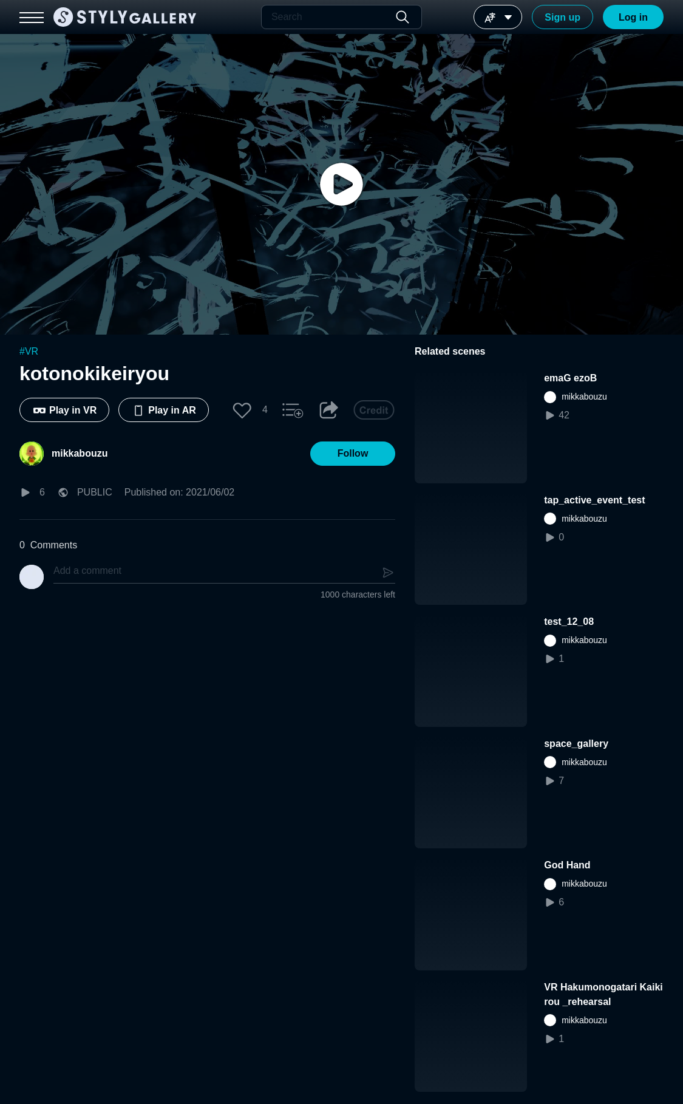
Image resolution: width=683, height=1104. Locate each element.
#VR (28, 351)
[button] (242, 410)
